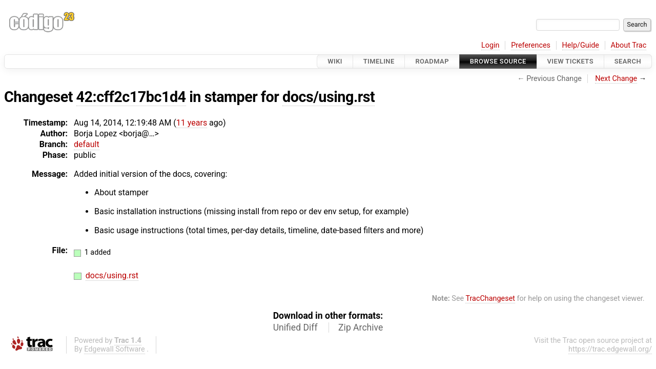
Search (627, 61)
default (86, 144)
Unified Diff (295, 327)
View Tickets (570, 61)
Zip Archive (360, 327)
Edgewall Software (114, 349)
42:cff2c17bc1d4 (131, 97)
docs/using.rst (328, 97)
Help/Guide (580, 45)
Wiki (334, 61)
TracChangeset (490, 298)
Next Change (616, 78)
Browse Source (498, 61)
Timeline (379, 61)
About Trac (629, 45)
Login (490, 45)
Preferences (530, 45)
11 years (191, 123)
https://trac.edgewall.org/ (610, 349)
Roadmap (432, 61)
